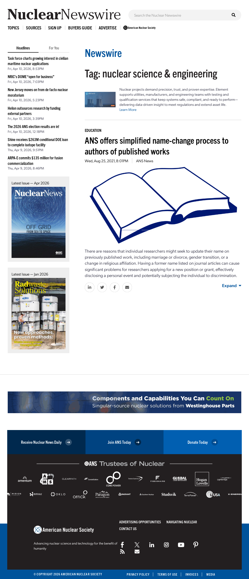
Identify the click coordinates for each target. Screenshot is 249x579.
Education (93, 130)
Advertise (108, 27)
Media (210, 574)
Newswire (103, 52)
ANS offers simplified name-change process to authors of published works (157, 145)
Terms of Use (167, 574)
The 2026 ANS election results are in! (33, 126)
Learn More (128, 109)
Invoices (191, 574)
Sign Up (54, 27)
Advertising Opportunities (140, 521)
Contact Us (128, 528)
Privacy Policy (138, 574)
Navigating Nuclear (181, 521)
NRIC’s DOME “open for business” (31, 76)
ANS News (144, 160)
